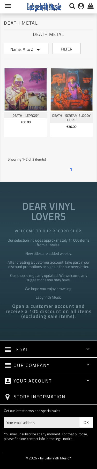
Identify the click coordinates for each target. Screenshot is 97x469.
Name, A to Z (26, 50)
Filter (66, 49)
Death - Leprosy (25, 115)
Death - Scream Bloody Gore (71, 118)
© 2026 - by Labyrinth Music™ (48, 458)
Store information (39, 396)
